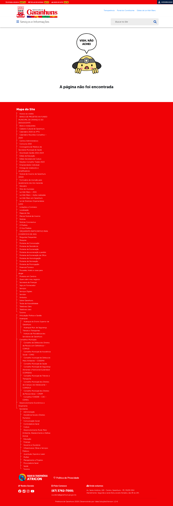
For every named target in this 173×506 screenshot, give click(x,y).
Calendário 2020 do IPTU (30, 132)
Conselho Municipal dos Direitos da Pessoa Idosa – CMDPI (36, 392)
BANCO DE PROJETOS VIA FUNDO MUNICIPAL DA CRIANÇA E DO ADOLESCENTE (33, 120)
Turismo (22, 312)
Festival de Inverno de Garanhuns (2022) (32, 175)
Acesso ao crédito (27, 114)
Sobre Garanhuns (26, 300)
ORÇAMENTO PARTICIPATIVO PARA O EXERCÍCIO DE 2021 (33, 232)
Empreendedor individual (29, 165)
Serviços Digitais (26, 291)
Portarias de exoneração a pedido (33, 252)
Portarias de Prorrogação (29, 264)
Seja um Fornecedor (28, 285)
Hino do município (27, 189)
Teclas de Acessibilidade (29, 303)
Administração (29, 412)
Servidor (23, 294)
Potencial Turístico (27, 267)
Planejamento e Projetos (33, 460)
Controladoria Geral (31, 424)
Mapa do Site (25, 213)
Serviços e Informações (34, 21)
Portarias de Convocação (29, 243)
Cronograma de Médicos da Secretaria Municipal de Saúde (30, 148)
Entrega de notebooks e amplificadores (29, 169)
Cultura (26, 427)
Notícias (23, 219)
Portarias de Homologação (30, 258)
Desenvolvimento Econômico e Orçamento (32, 404)
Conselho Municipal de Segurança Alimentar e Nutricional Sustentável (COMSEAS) (36, 370)
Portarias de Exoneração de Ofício (33, 255)
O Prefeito (24, 225)
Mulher (26, 457)
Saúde (26, 466)
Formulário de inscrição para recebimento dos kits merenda (31, 181)
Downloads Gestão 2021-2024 (32, 153)
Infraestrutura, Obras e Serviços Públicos (35, 449)
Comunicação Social (32, 421)
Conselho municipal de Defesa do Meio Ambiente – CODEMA (36, 359)
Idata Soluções (100, 501)
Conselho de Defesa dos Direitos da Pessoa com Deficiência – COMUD (36, 346)
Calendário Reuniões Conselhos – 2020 (32, 136)
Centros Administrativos (29, 141)
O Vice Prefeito (25, 228)
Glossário (23, 186)
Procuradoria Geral (31, 463)
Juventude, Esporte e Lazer (34, 454)
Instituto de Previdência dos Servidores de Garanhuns (34, 335)
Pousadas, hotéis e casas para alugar (31, 271)
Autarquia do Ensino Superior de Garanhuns (36, 323)
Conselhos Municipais (28, 340)
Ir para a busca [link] (16, 2)
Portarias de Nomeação (29, 261)
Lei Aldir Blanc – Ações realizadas (33, 195)
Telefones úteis (25, 309)
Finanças (27, 442)
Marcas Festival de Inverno (30, 216)
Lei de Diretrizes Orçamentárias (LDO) (31, 202)
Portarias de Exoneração (29, 249)
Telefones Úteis (26, 306)
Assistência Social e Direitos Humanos (34, 416)
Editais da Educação (27, 156)
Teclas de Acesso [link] (38, 2)
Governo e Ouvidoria (32, 445)
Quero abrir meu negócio (30, 279)
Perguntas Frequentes (28, 237)
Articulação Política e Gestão (31, 316)
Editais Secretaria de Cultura (30, 159)
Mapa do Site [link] (60, 2)
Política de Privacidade (66, 477)
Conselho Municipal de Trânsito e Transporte (36, 377)
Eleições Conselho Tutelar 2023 (32, 162)
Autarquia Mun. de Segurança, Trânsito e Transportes (35, 329)
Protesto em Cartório (28, 276)
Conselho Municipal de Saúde (35, 364)
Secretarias (23, 409)
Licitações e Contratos (28, 207)
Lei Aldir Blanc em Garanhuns (31, 198)
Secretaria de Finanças (28, 282)
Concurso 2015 (26, 144)
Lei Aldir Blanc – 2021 (28, 192)
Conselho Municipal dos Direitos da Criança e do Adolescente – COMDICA (36, 385)
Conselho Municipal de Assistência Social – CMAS (37, 353)
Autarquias (24, 319)
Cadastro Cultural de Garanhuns (32, 129)
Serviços (23, 288)
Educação (27, 439)
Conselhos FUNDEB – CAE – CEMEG (34, 398)
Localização (24, 210)
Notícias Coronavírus (28, 222)
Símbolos (23, 297)
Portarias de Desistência (29, 246)
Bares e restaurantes (27, 126)
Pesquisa (23, 240)
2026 (76, 501)
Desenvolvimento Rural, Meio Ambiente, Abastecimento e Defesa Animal (36, 433)
